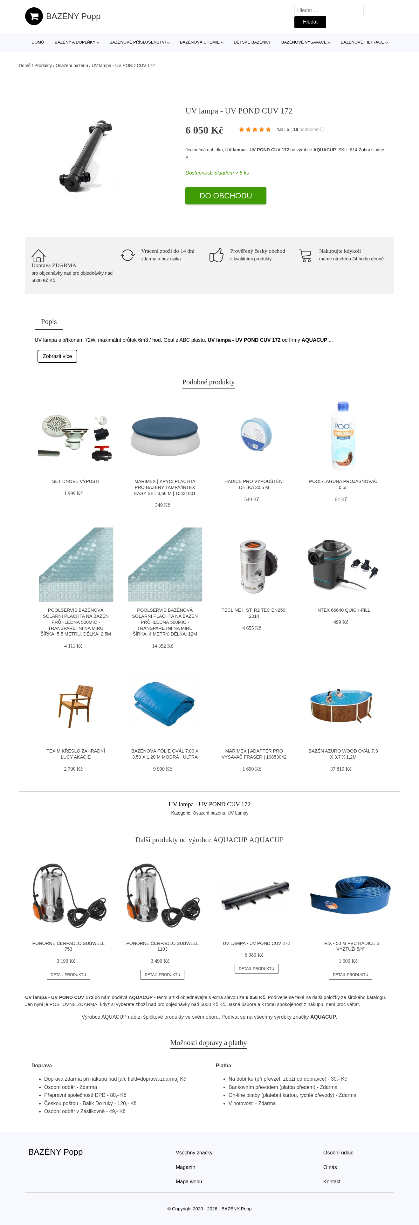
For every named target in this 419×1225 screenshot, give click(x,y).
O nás (330, 1167)
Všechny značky (194, 1152)
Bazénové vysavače (304, 42)
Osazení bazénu (72, 65)
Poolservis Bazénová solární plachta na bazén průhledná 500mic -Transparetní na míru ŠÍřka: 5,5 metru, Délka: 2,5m (75, 622)
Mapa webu (189, 1181)
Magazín (185, 1167)
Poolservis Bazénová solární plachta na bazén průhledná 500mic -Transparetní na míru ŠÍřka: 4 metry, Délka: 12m (165, 622)
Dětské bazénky (252, 42)
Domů (37, 42)
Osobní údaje (338, 1152)
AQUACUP (230, 840)
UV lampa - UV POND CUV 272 (256, 943)
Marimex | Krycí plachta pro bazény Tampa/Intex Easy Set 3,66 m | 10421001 (165, 487)
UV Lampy (238, 813)
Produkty (43, 65)
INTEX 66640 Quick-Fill (343, 610)
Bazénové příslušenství (138, 42)
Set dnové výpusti (75, 481)
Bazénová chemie (200, 42)
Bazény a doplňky (75, 42)
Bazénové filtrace (362, 42)
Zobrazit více (57, 356)
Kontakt (331, 1181)
